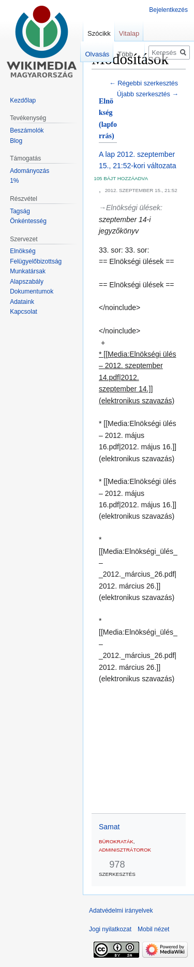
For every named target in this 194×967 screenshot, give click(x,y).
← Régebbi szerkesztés (143, 83)
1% (14, 180)
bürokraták (116, 841)
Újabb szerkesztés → (147, 94)
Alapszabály (26, 281)
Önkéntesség (28, 221)
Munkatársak (28, 271)
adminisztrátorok (125, 850)
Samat (109, 827)
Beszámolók (26, 130)
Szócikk (99, 33)
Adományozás (29, 170)
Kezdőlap (23, 100)
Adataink (22, 301)
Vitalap (129, 33)
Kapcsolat (23, 311)
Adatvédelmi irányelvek (121, 910)
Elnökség (22, 251)
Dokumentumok (31, 291)
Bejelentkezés (168, 9)
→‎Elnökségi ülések (129, 207)
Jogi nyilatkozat (110, 929)
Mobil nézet (153, 929)
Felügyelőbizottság (36, 261)
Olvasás (90, 54)
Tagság (20, 211)
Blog (16, 140)
